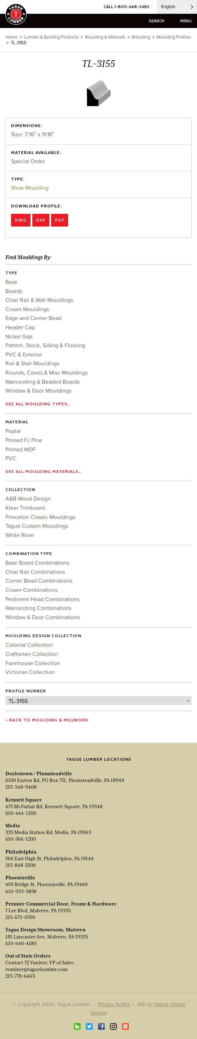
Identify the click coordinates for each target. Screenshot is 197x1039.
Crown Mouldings (27, 309)
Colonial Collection (29, 644)
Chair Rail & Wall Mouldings (39, 300)
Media (12, 825)
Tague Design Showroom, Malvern (45, 929)
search (156, 20)
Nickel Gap (18, 336)
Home (11, 37)
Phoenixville (20, 877)
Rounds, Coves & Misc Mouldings (46, 372)
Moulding (141, 37)
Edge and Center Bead (33, 318)
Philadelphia (21, 852)
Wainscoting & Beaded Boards (42, 381)
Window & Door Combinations (42, 617)
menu (186, 20)
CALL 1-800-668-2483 (126, 6)
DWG (21, 220)
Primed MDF (20, 449)
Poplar (13, 431)
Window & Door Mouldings (38, 390)
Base (11, 282)
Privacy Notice (114, 1004)
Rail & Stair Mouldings (32, 363)
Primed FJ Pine (23, 440)
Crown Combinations (31, 590)
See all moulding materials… (43, 471)
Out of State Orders (27, 956)
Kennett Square (23, 800)
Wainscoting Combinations (38, 608)
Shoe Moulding (30, 187)
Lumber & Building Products (51, 37)
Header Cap (20, 327)
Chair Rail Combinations (35, 571)
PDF (59, 220)
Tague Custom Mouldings (36, 525)
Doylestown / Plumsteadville (38, 773)
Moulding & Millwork (105, 37)
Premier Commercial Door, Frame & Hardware (60, 904)
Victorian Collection (30, 672)
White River (19, 535)
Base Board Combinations (37, 562)
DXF (40, 220)
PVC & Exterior (23, 354)
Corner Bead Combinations (38, 580)
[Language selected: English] (177, 7)
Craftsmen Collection (31, 654)
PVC (10, 458)
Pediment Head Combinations (42, 599)
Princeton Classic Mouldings (40, 517)
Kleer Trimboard (25, 507)
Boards (13, 291)
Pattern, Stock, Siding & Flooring (45, 345)
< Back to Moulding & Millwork (46, 720)
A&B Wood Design (28, 498)
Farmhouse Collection (32, 663)
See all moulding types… (38, 403)
